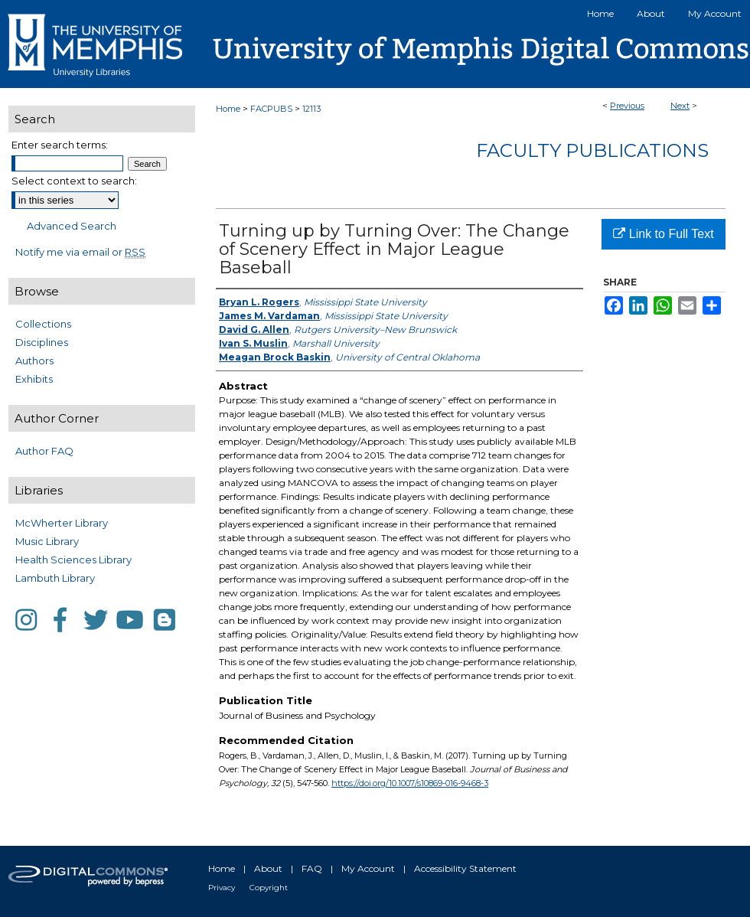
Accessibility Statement (465, 868)
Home (228, 108)
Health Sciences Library (73, 559)
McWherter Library (61, 523)
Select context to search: (74, 181)
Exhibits (34, 379)
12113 (311, 108)
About (268, 868)
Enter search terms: (59, 145)
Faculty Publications (592, 150)
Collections (43, 324)
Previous (627, 105)
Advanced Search (71, 226)
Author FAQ (44, 451)
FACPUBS (271, 108)
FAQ (312, 868)
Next (680, 105)
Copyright (268, 888)
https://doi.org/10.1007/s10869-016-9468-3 (409, 783)
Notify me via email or (80, 252)
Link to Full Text (663, 233)
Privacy (221, 888)
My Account (368, 868)
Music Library (47, 541)
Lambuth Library (55, 578)
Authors (34, 360)
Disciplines (41, 342)
